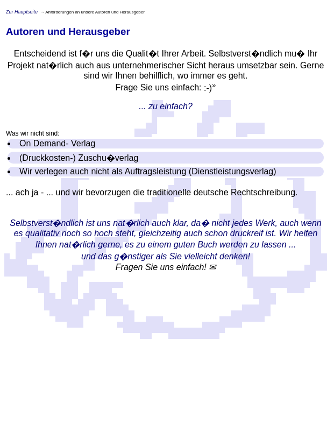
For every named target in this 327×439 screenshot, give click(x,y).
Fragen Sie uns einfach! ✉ (166, 267)
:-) (210, 88)
